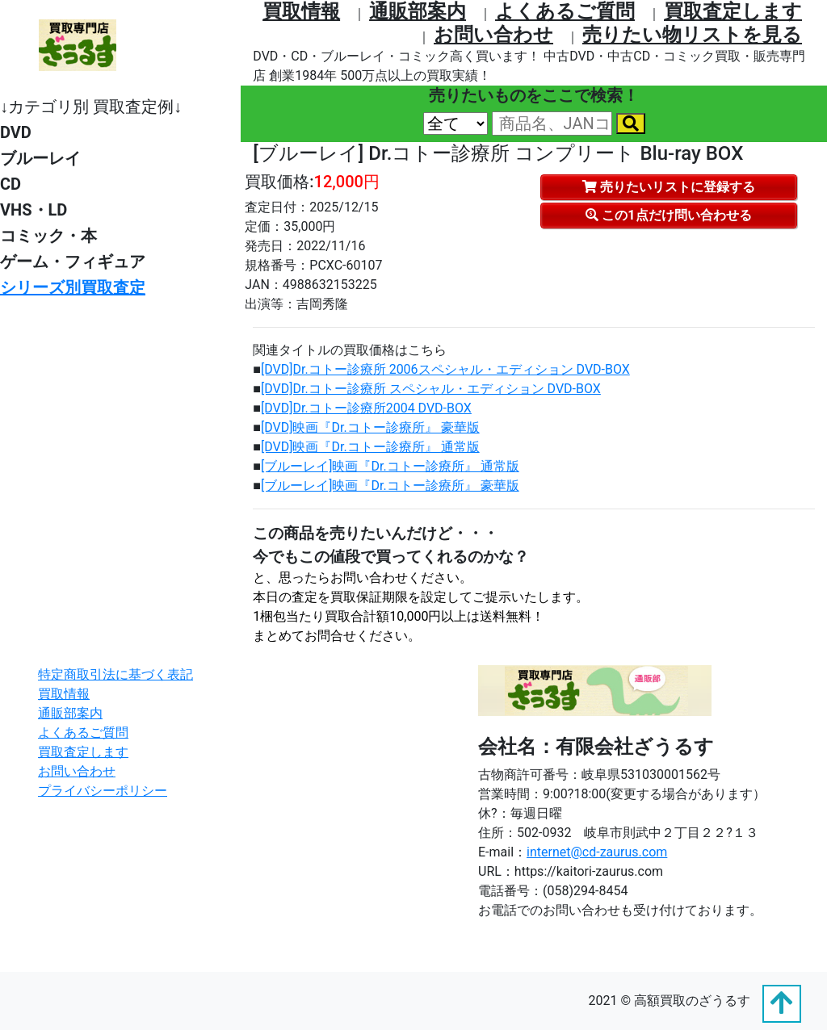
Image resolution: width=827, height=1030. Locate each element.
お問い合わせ (493, 34)
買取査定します (733, 11)
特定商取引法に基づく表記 (115, 674)
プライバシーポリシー (102, 790)
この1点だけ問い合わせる (668, 215)
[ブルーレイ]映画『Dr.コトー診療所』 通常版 (390, 466)
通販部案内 (417, 11)
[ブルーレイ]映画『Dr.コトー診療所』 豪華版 (390, 485)
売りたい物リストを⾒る (692, 34)
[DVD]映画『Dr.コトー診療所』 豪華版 (370, 427)
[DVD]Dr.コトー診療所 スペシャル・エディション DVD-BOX (431, 388)
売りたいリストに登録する (668, 187)
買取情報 (301, 11)
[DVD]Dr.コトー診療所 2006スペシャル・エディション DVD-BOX (445, 369)
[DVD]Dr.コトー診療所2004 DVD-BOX (366, 408)
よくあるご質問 (565, 11)
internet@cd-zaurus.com (597, 852)
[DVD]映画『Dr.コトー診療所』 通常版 (370, 446)
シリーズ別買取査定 (72, 287)
